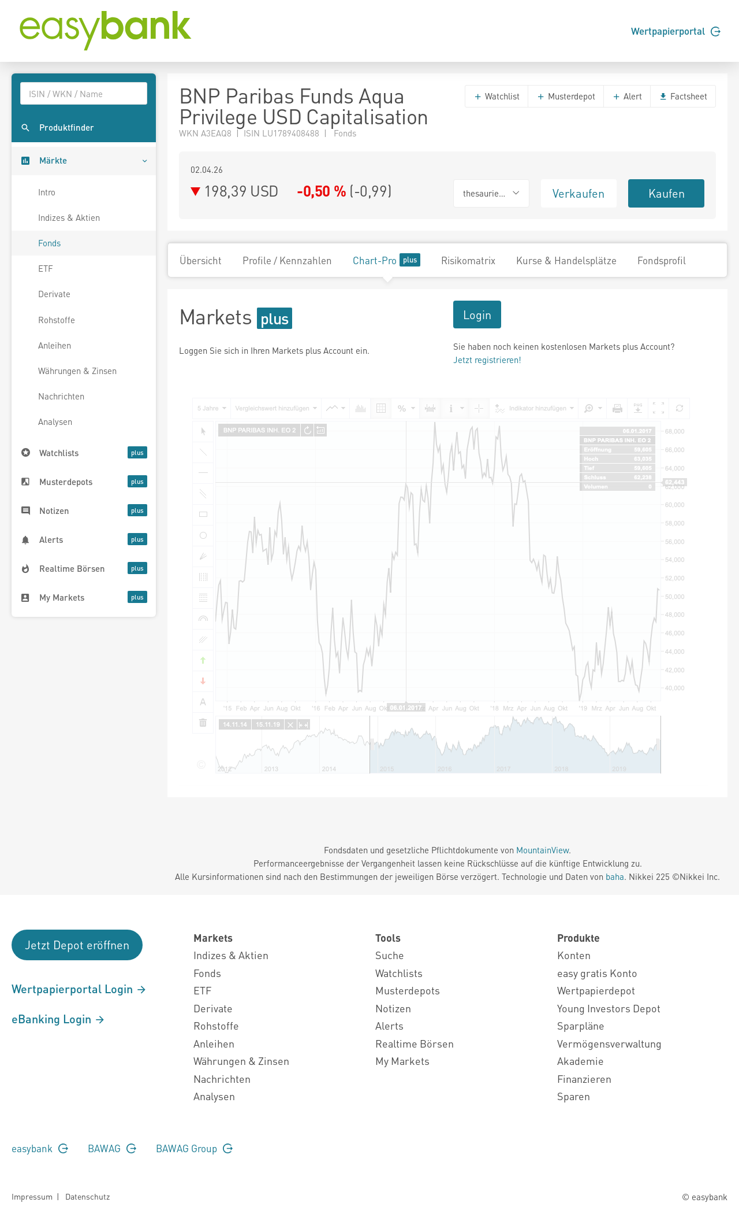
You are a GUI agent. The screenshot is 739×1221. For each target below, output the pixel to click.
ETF (45, 268)
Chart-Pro (386, 260)
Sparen (573, 1095)
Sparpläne (580, 1025)
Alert (627, 96)
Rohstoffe (56, 319)
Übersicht (201, 260)
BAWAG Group (194, 1148)
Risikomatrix (468, 260)
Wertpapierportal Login (79, 988)
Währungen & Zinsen (77, 370)
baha (615, 876)
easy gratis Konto (597, 972)
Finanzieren (584, 1078)
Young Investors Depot (608, 1008)
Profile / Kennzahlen (287, 260)
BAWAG (112, 1148)
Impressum (32, 1196)
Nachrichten (61, 396)
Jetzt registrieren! (487, 359)
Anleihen (54, 345)
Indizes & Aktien (69, 217)
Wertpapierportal (676, 30)
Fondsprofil (661, 260)
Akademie (580, 1060)
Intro (46, 192)
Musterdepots (407, 990)
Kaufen (666, 193)
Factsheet (683, 96)
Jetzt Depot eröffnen (77, 944)
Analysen (55, 421)
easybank (40, 1148)
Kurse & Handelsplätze (566, 260)
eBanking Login (59, 1018)
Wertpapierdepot (596, 990)
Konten (574, 954)
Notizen (393, 1008)
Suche (389, 954)
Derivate (54, 293)
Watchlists (399, 972)
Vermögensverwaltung (609, 1043)
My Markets (402, 1060)
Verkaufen (578, 193)
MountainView (542, 850)
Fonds (49, 243)
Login (477, 314)
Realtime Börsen (414, 1043)
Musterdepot (565, 96)
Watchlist (496, 96)
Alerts (389, 1025)
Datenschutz (87, 1196)
